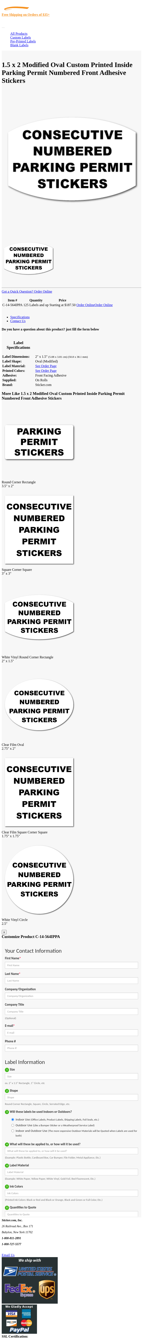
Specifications (20, 317)
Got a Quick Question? (17, 291)
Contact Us (18, 321)
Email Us (8, 1255)
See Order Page (46, 366)
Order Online (42, 291)
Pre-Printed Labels (23, 41)
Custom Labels (20, 37)
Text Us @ (17, 1250)
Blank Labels (19, 45)
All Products (18, 33)
